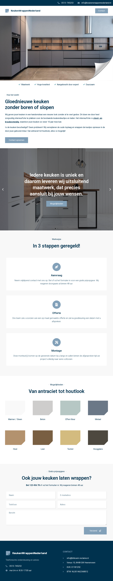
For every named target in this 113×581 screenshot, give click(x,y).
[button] (2, 189)
